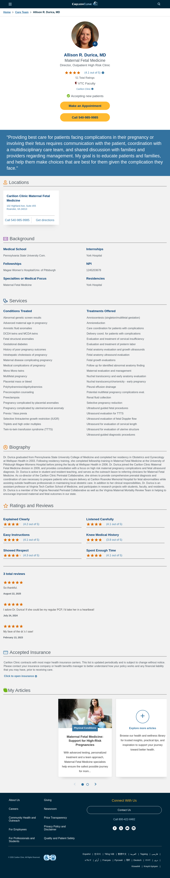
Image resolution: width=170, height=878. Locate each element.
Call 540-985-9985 (85, 117)
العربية (133, 854)
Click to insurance (20, 676)
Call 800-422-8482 (124, 819)
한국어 (97, 854)
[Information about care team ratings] (102, 73)
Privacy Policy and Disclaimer (55, 828)
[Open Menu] (10, 4)
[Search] (160, 4)
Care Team (22, 12)
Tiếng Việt (109, 854)
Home (7, 12)
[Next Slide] (95, 785)
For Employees (18, 829)
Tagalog (144, 854)
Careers (13, 808)
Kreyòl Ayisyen (151, 866)
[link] (84, 4)
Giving (47, 800)
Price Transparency (55, 817)
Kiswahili (135, 866)
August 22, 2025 (12, 593)
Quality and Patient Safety (59, 838)
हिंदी (128, 860)
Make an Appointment (85, 106)
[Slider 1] (82, 784)
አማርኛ (88, 860)
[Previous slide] (74, 785)
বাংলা (147, 860)
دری (156, 860)
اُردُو (97, 860)
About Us (14, 800)
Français (106, 860)
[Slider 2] (87, 784)
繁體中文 (122, 854)
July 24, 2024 (10, 615)
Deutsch (137, 860)
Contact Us (124, 810)
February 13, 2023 (13, 637)
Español (86, 854)
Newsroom (50, 808)
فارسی (155, 854)
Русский (119, 860)
